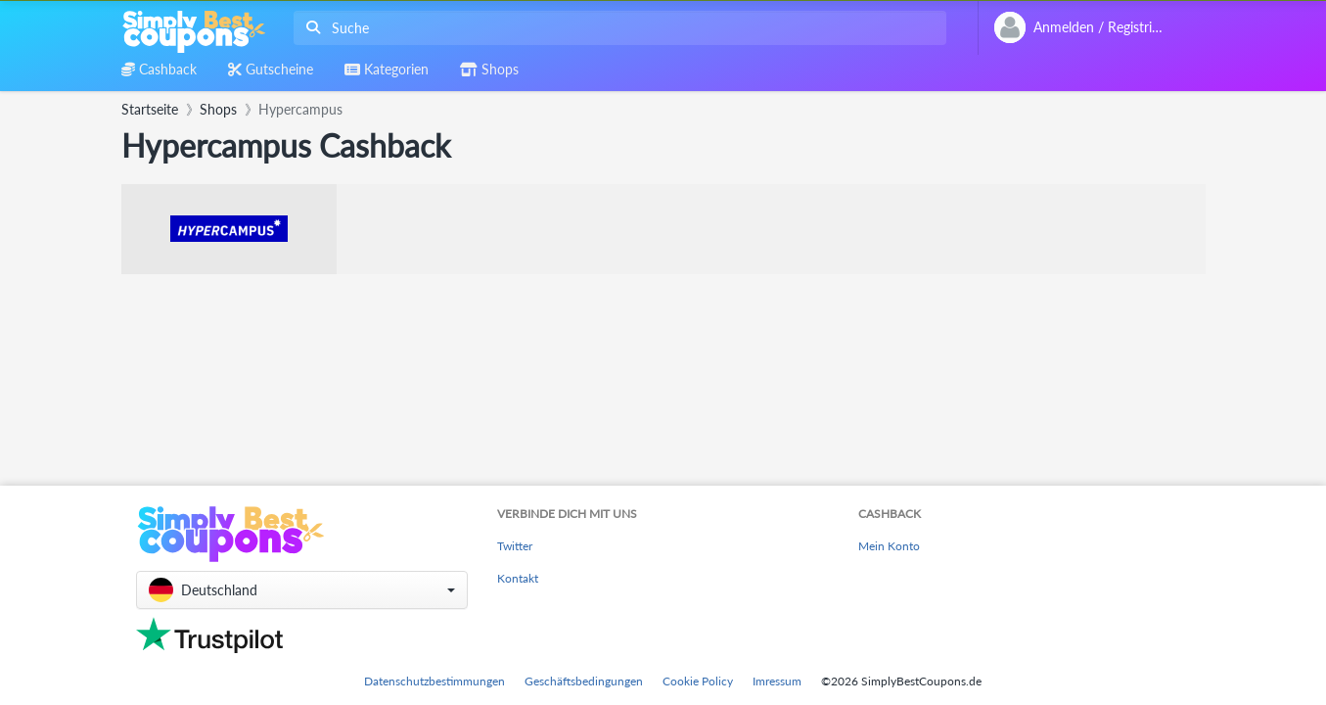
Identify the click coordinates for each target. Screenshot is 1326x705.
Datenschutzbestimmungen (434, 681)
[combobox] (616, 28)
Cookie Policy (698, 681)
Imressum (777, 681)
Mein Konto (889, 546)
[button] (302, 590)
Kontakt (517, 578)
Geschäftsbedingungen (584, 681)
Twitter (514, 546)
